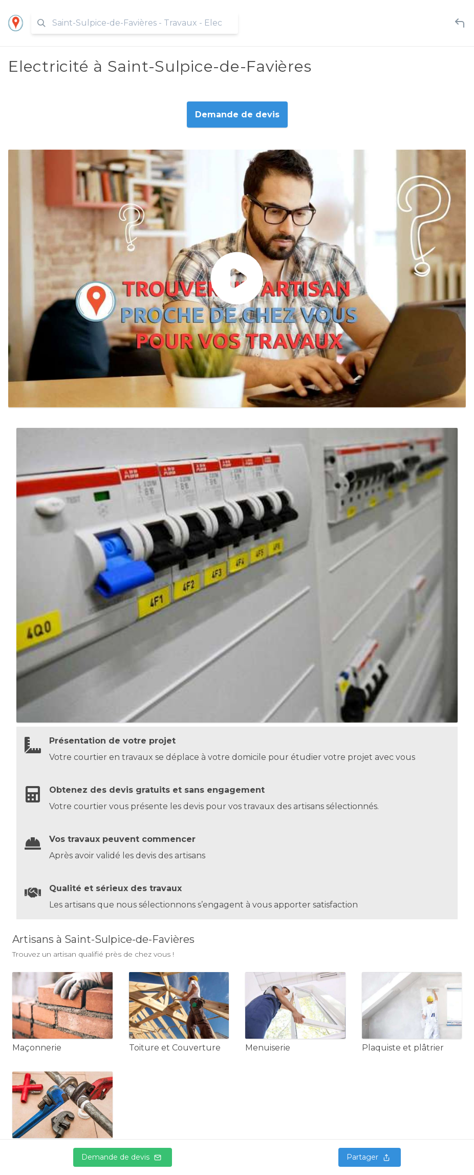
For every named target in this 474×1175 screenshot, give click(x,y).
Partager (370, 1157)
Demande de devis (122, 1157)
